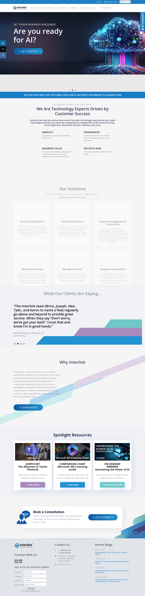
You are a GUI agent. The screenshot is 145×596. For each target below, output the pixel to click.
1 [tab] (69, 76)
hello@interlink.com (64, 554)
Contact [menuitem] (65, 592)
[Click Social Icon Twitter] (3, 49)
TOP (125, 592)
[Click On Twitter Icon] (16, 552)
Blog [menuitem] (94, 8)
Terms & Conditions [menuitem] (94, 592)
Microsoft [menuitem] (61, 8)
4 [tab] (24, 333)
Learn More (29, 396)
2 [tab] (72, 76)
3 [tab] (76, 76)
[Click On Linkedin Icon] (20, 552)
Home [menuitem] (53, 592)
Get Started (29, 51)
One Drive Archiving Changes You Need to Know (112, 552)
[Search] (125, 1)
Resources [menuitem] (84, 8)
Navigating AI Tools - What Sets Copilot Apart (111, 543)
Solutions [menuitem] (33, 8)
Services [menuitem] (59, 592)
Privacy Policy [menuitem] (83, 592)
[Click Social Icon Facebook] (3, 55)
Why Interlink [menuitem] (105, 8)
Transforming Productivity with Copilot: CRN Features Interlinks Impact (111, 570)
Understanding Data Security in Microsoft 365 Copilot (112, 561)
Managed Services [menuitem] (47, 8)
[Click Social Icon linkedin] (3, 43)
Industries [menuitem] (73, 8)
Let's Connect (104, 506)
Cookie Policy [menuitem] (104, 592)
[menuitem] (110, 2)
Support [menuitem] (99, 2)
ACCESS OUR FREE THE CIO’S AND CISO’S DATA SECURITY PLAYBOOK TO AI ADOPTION (72, 80)
